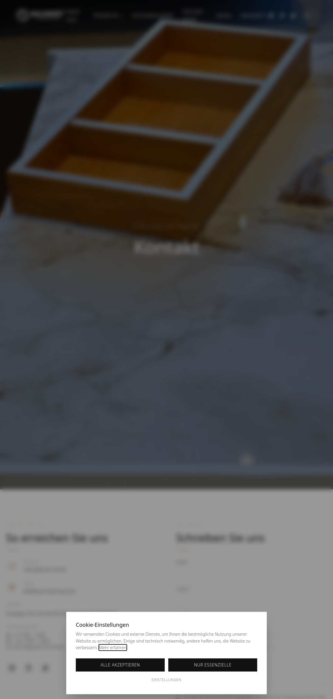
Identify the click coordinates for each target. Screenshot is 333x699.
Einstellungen (166, 679)
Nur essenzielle (213, 665)
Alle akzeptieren (120, 665)
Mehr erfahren (113, 647)
